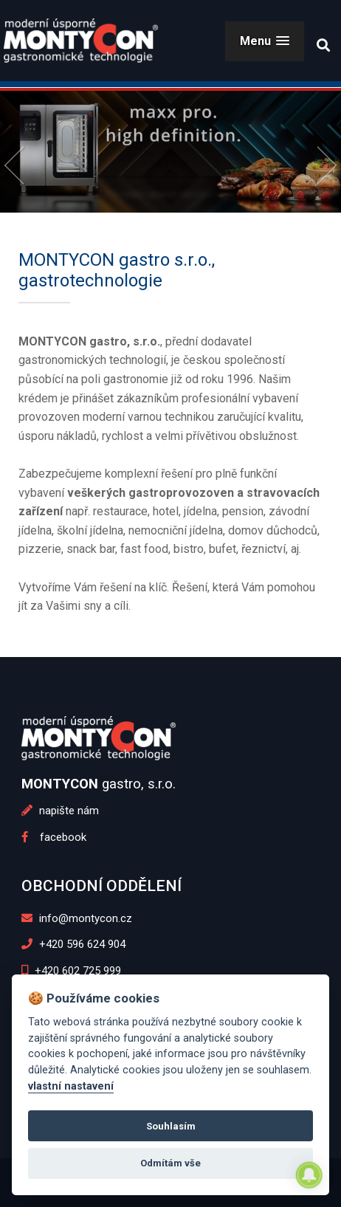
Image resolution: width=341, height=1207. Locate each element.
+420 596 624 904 (73, 944)
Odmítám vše (170, 1163)
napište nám (60, 810)
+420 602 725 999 (71, 970)
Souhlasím (171, 1126)
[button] (264, 41)
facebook (53, 837)
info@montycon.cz (76, 918)
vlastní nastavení (71, 1086)
